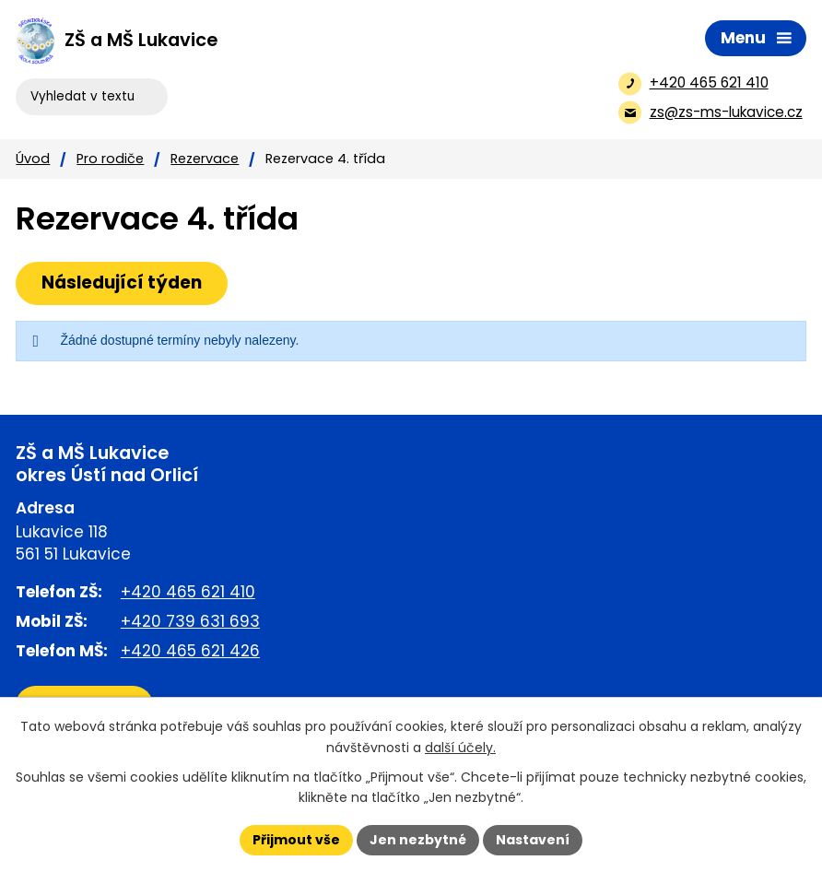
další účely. (460, 747)
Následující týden (121, 282)
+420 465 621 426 (190, 651)
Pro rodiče (110, 158)
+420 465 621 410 (188, 592)
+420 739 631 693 (190, 621)
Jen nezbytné (418, 840)
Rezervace (204, 158)
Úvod (33, 158)
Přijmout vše (296, 840)
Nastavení (533, 840)
